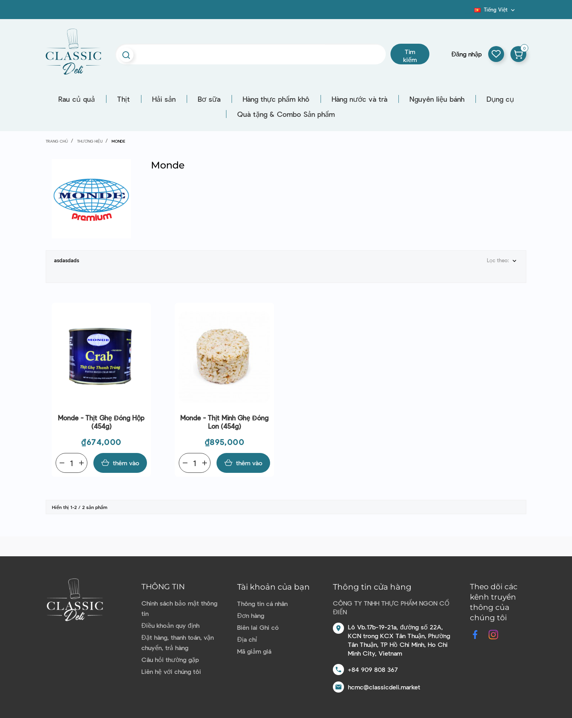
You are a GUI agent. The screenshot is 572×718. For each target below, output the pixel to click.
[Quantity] (71, 463)
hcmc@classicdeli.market (384, 687)
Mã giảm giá (254, 651)
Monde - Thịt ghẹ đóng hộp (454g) (101, 422)
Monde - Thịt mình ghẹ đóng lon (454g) (224, 422)
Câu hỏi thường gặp (170, 659)
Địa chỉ (247, 639)
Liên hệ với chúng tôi (171, 671)
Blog (469, 12)
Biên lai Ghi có (258, 627)
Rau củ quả (76, 99)
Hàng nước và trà (359, 99)
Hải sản (164, 99)
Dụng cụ (500, 99)
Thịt (123, 99)
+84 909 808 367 (373, 669)
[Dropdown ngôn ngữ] (495, 9)
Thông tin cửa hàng (372, 587)
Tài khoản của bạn (273, 587)
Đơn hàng (250, 615)
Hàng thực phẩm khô (276, 99)
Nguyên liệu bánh (437, 99)
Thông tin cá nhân (262, 603)
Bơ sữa (209, 99)
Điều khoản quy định (170, 625)
